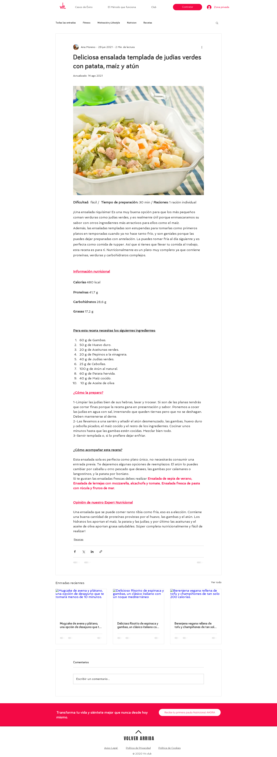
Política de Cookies (169, 748)
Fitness (86, 23)
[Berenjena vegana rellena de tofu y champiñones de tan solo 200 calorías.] (195, 603)
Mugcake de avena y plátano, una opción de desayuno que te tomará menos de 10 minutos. (80, 625)
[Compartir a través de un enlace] (100, 551)
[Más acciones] (202, 47)
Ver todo (216, 582)
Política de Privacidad (138, 748)
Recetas (147, 23)
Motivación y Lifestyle (109, 23)
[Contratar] (187, 7)
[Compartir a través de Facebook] (74, 551)
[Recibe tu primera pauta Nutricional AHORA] (190, 712)
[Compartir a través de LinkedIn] (92, 551)
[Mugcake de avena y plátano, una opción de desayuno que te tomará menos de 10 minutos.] (81, 603)
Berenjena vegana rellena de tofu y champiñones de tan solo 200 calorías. (195, 625)
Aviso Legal (111, 748)
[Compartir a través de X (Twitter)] (83, 551)
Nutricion (131, 23)
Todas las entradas (65, 23)
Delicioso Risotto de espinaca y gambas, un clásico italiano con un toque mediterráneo (137, 625)
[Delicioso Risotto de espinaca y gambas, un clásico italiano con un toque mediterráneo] (138, 603)
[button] (159, 7)
